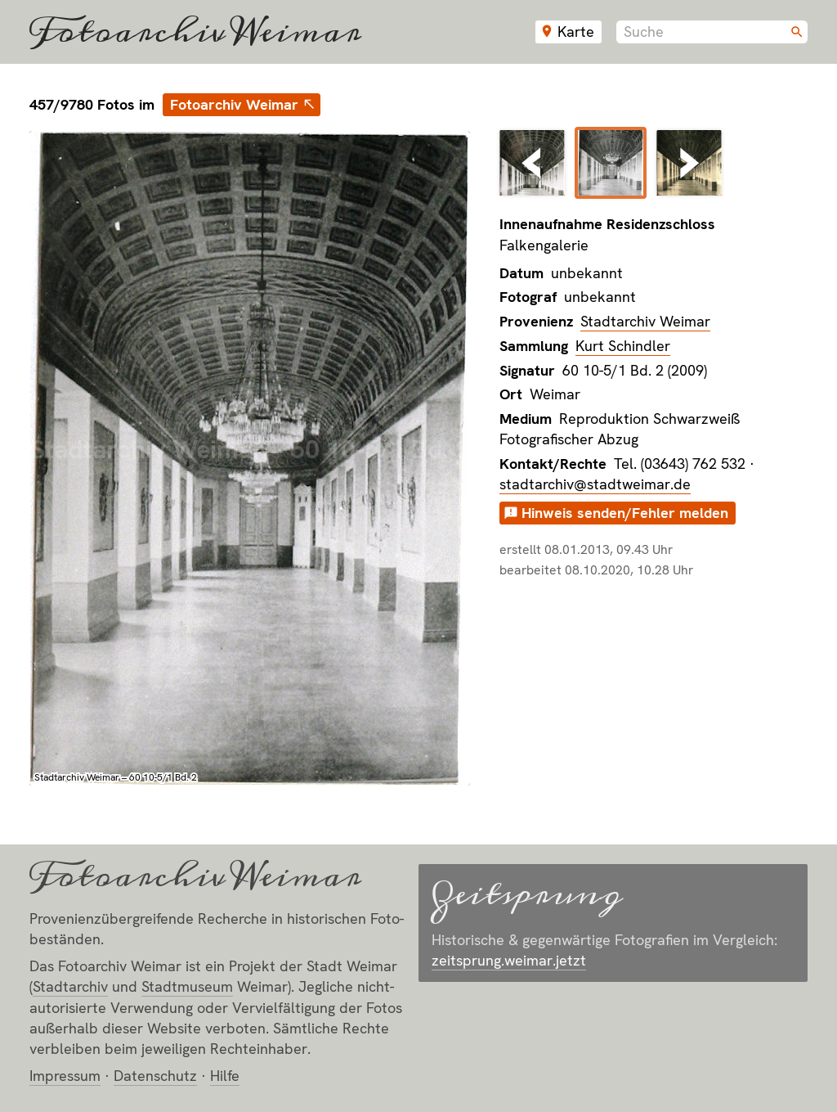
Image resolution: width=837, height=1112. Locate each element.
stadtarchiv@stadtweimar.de (595, 484)
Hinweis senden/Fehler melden (624, 512)
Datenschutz (155, 1075)
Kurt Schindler (622, 345)
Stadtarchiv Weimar (645, 321)
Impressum (65, 1075)
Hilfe (224, 1075)
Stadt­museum (187, 986)
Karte (575, 31)
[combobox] (712, 31)
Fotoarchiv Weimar (195, 32)
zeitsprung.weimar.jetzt (509, 960)
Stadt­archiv (70, 986)
